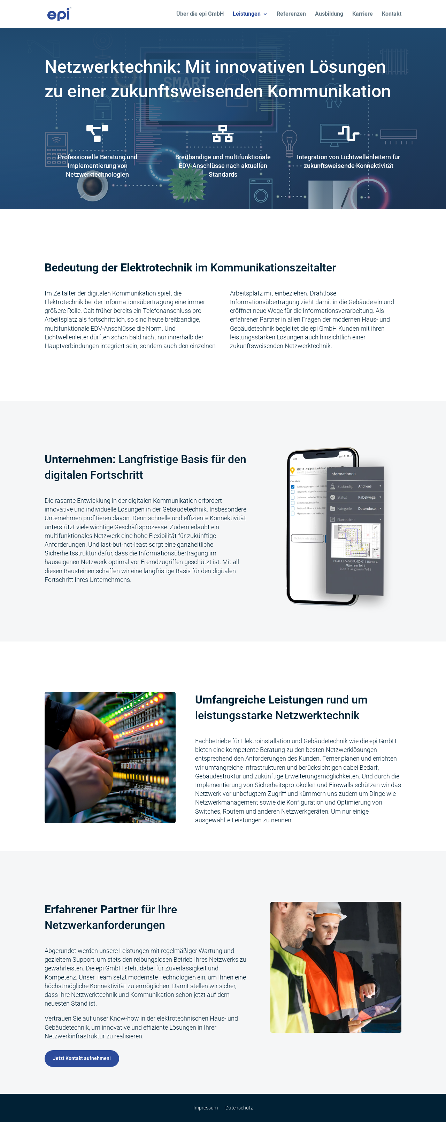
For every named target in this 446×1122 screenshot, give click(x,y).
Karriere (362, 14)
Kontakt (391, 14)
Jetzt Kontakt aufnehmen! (82, 1058)
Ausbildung (329, 14)
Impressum (205, 1108)
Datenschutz (239, 1108)
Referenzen (291, 14)
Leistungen (247, 14)
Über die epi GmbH (200, 14)
